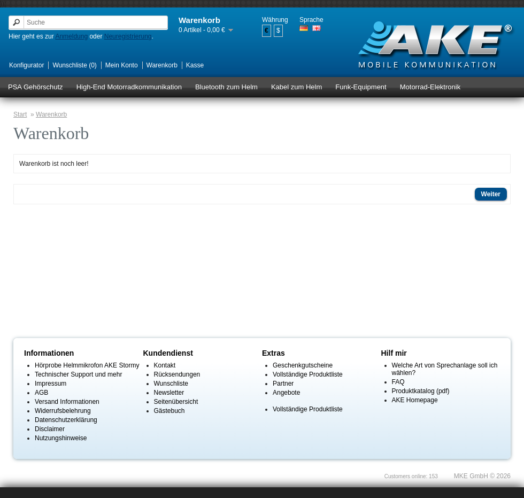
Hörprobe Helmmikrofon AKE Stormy (87, 365)
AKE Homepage (415, 400)
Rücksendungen (177, 374)
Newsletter (169, 392)
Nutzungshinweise (61, 438)
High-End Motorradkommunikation (129, 87)
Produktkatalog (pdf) (421, 391)
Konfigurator (26, 65)
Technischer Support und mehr (78, 374)
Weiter (490, 194)
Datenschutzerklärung (66, 420)
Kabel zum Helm (296, 87)
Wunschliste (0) (74, 65)
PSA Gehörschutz (35, 87)
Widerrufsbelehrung (63, 411)
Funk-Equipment (360, 87)
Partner (283, 383)
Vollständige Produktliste (308, 374)
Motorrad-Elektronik (430, 87)
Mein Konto (121, 65)
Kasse (195, 65)
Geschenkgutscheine (303, 365)
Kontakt (165, 365)
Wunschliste (171, 383)
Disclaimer (50, 429)
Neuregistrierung (128, 36)
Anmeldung (71, 36)
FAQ (398, 382)
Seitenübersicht (176, 401)
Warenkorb (162, 65)
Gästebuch (169, 411)
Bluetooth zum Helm (226, 87)
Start (20, 114)
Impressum (50, 383)
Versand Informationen (67, 401)
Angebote (286, 392)
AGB (41, 392)
